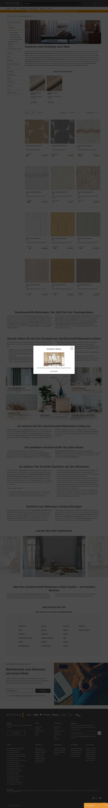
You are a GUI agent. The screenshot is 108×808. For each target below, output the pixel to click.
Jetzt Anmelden (54, 36)
